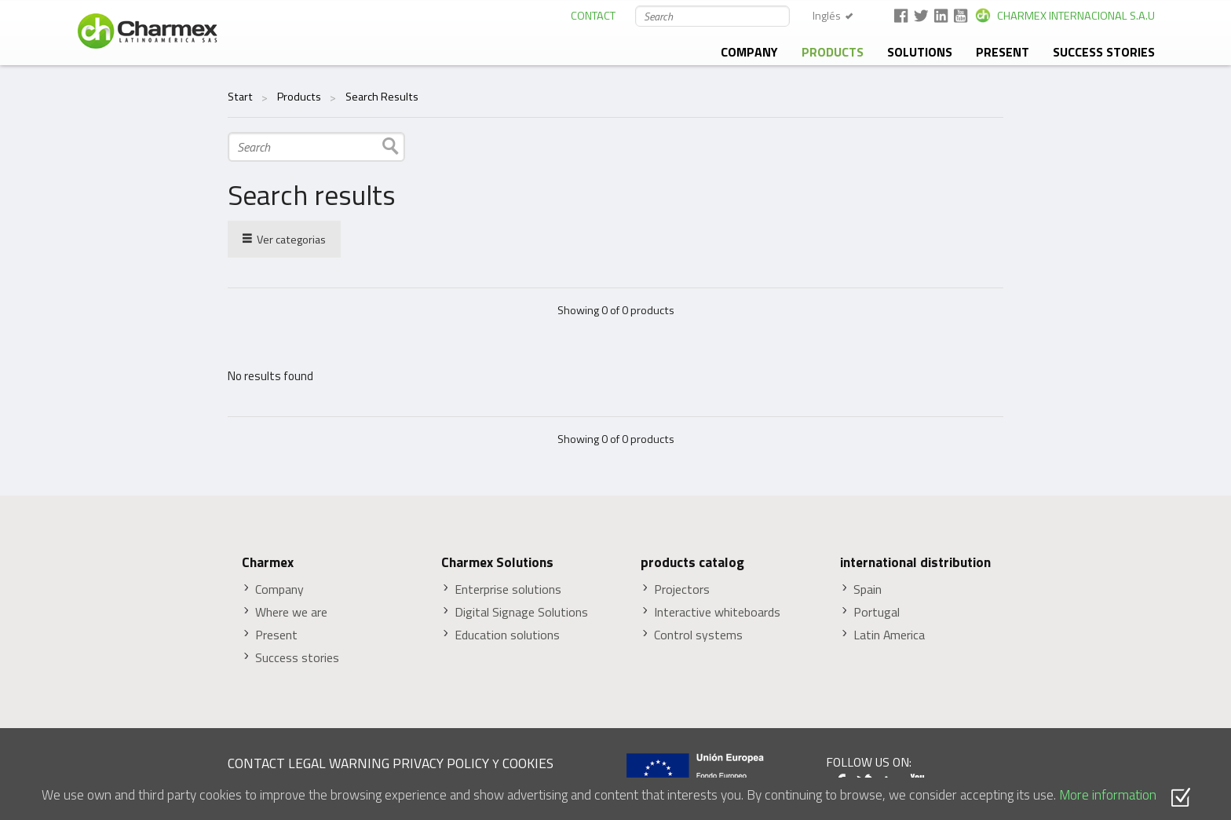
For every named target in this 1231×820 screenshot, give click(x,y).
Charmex (268, 562)
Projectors (682, 589)
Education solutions (507, 635)
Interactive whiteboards (717, 612)
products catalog (692, 562)
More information (1107, 794)
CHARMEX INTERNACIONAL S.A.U (1076, 15)
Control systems (698, 635)
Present (1002, 51)
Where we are (291, 612)
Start (240, 96)
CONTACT (593, 15)
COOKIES (527, 763)
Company (749, 51)
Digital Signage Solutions (521, 612)
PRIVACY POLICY (441, 763)
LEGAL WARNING (338, 763)
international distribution (915, 562)
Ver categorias (284, 238)
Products (833, 51)
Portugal (876, 612)
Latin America (889, 635)
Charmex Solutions (497, 562)
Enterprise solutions (508, 589)
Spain (867, 589)
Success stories (1104, 51)
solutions (919, 51)
